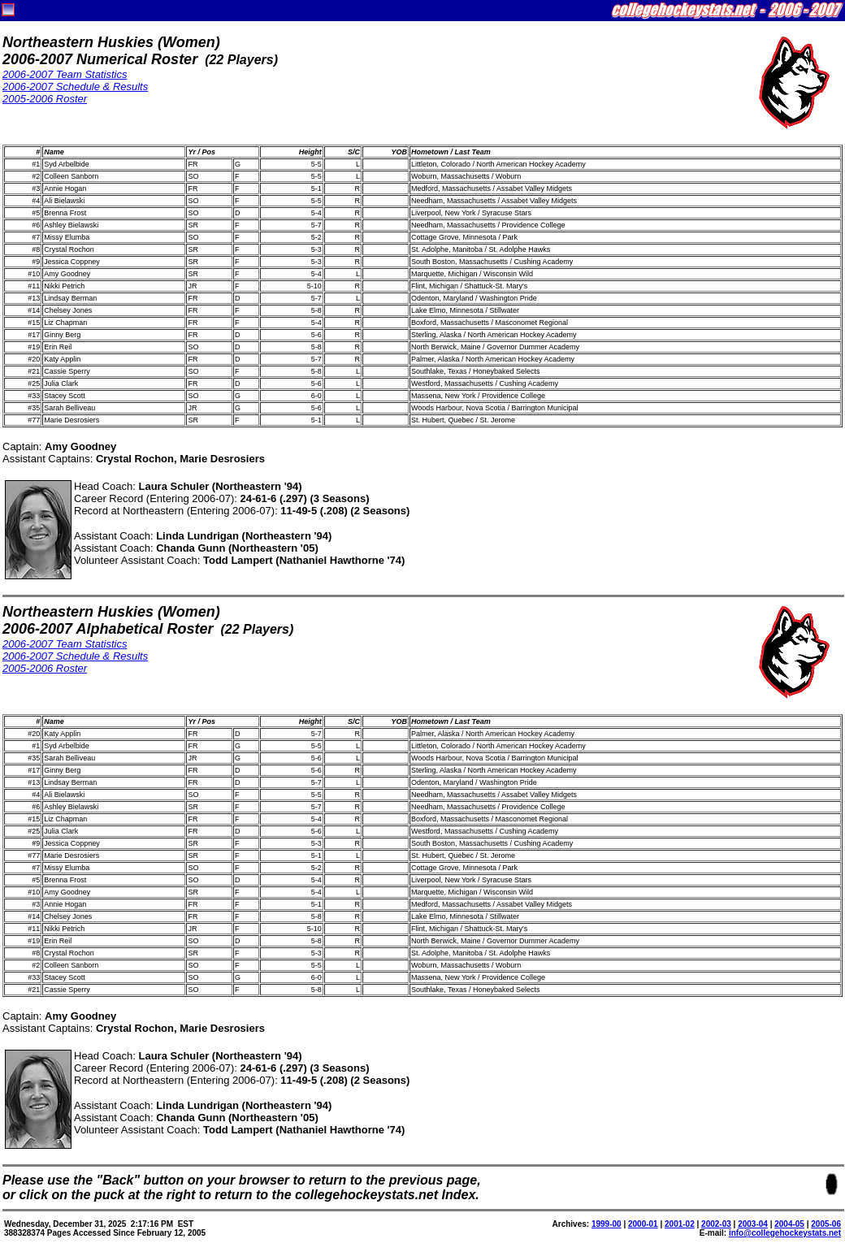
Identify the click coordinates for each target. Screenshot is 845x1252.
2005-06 (826, 1224)
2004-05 (789, 1224)
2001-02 (680, 1224)
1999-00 (607, 1224)
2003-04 (753, 1224)
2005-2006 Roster (44, 99)
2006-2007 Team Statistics (64, 74)
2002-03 (716, 1224)
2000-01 (643, 1224)
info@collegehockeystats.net (785, 1232)
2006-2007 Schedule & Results (75, 86)
